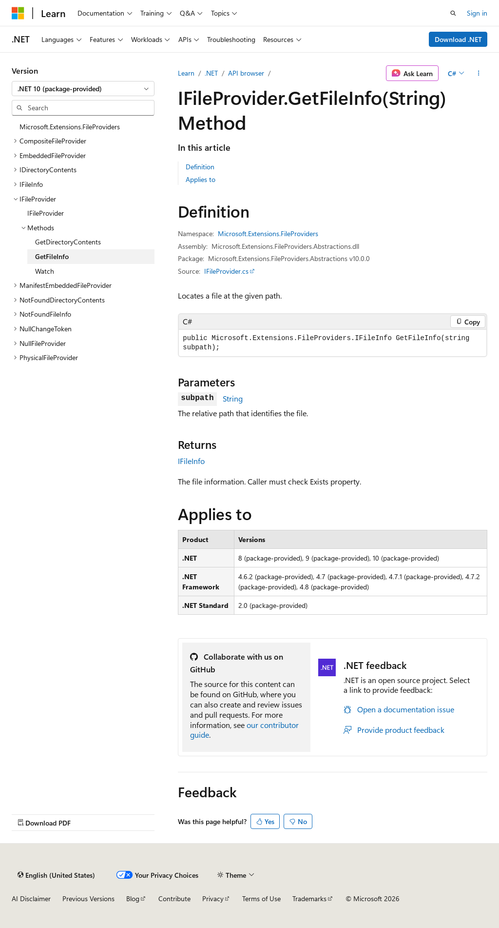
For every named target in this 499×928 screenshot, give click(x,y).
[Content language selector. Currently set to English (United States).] (56, 875)
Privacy (213, 898)
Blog (132, 898)
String (233, 398)
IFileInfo (191, 461)
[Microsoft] (18, 13)
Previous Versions (88, 898)
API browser (246, 73)
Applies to (200, 179)
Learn (186, 73)
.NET (211, 73)
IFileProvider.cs (226, 271)
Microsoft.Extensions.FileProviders (268, 233)
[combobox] (83, 89)
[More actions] (478, 73)
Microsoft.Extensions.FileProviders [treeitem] (69, 126)
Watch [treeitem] (44, 271)
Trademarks (309, 898)
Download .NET (458, 39)
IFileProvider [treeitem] (45, 213)
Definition (200, 166)
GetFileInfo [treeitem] (52, 256)
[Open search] (453, 13)
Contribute (174, 898)
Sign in (477, 13)
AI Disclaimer (31, 898)
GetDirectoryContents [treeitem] (68, 241)
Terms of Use (261, 898)
